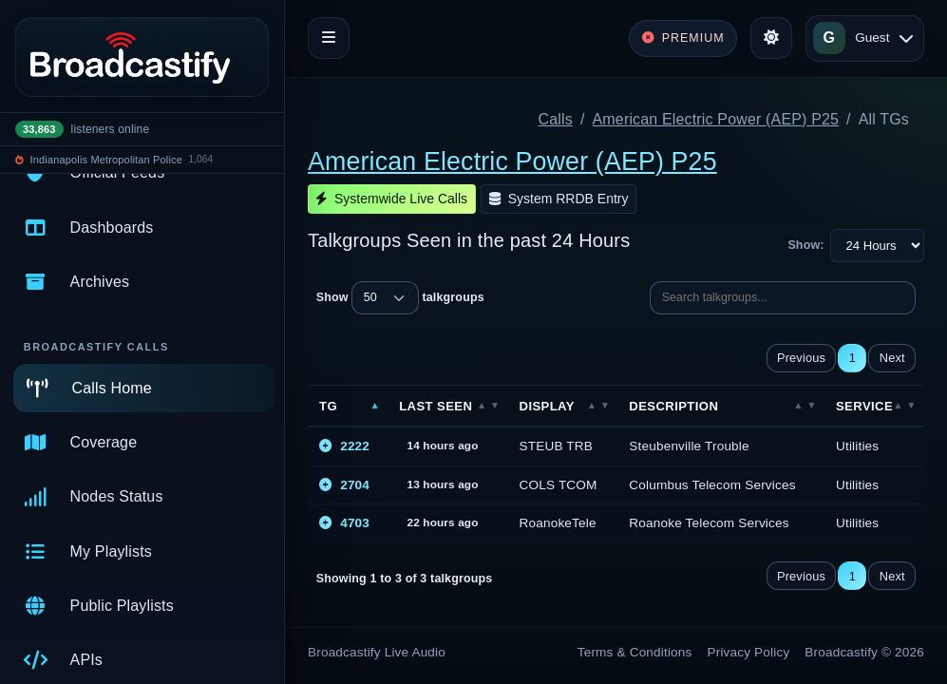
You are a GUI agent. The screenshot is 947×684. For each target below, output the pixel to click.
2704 (344, 485)
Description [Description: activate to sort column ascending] (673, 406)
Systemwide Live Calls (391, 198)
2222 (344, 446)
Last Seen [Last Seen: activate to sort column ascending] (435, 406)
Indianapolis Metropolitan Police (106, 159)
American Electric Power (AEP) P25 (716, 119)
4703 (344, 523)
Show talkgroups (400, 297)
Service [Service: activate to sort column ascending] (864, 406)
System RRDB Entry (559, 198)
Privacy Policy (749, 652)
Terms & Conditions (635, 652)
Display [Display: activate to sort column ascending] (547, 406)
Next (892, 358)
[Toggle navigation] (329, 38)
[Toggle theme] (771, 38)
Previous (801, 358)
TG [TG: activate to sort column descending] (328, 406)
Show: (805, 245)
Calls (556, 119)
